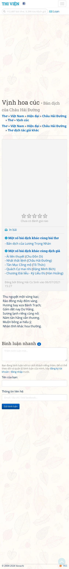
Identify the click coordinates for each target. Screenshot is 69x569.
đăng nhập (17, 371)
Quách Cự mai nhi (18, 269)
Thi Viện (10, 3)
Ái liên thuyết (15, 256)
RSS (63, 565)
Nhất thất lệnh (16, 260)
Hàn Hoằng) (55, 273)
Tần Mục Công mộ (18, 265)
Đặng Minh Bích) (44, 269)
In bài (13, 230)
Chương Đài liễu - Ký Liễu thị (25, 273)
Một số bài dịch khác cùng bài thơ (32, 238)
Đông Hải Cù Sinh (28, 282)
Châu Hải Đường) (40, 260)
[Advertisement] (34, 55)
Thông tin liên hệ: (13, 391)
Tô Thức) (39, 265)
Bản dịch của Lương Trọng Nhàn (28, 244)
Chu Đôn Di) (34, 256)
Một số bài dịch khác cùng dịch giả (32, 251)
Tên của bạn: (10, 377)
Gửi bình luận (10, 406)
